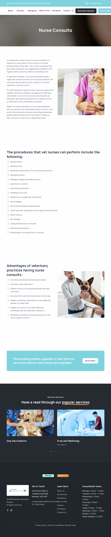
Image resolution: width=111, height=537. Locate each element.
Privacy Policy (41, 525)
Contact (66, 10)
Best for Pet (44, 10)
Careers (60, 505)
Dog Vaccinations (17, 440)
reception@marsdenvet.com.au (44, 501)
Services (20, 10)
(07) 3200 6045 (95, 3)
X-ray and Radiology (68, 440)
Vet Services (62, 494)
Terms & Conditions (56, 525)
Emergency (32, 10)
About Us (60, 491)
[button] (50, 451)
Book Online (90, 361)
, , (40, 494)
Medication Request (86, 11)
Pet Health (61, 445)
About (10, 10)
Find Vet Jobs (70, 525)
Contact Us (61, 512)
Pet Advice (56, 10)
